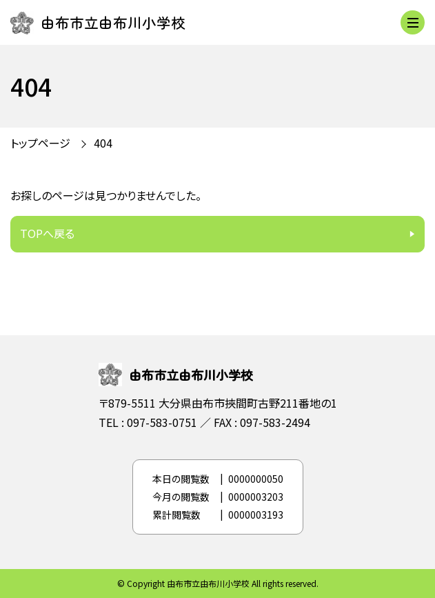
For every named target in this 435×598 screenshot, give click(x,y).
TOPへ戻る (47, 233)
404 (103, 142)
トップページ (40, 142)
